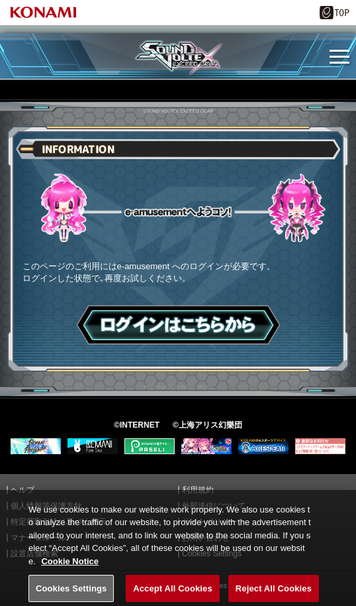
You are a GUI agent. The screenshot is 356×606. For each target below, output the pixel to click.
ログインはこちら (178, 324)
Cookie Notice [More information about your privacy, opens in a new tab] (70, 567)
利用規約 (198, 490)
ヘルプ (22, 490)
